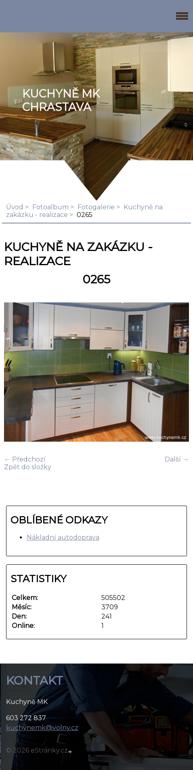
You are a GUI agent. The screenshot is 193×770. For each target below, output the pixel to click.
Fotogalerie (96, 207)
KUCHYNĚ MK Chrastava (61, 100)
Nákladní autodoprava (63, 537)
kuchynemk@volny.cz (42, 728)
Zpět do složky (27, 467)
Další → (177, 459)
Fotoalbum (50, 207)
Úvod (14, 207)
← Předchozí (25, 459)
